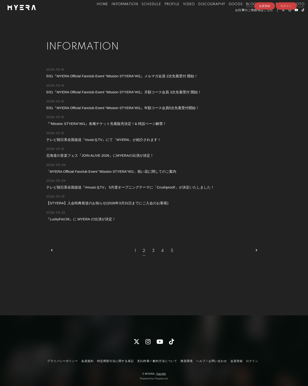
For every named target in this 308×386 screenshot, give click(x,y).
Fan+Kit (161, 373)
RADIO (273, 13)
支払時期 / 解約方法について (157, 361)
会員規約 (87, 361)
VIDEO (181, 13)
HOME (94, 13)
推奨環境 (187, 361)
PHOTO (289, 13)
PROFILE (163, 13)
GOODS (227, 13)
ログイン (286, 27)
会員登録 (264, 27)
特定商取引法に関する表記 (115, 361)
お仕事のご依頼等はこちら (246, 19)
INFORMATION (116, 13)
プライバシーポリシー (62, 361)
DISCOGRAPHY (203, 13)
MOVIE (257, 13)
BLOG (243, 13)
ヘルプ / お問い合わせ (211, 361)
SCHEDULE (143, 13)
